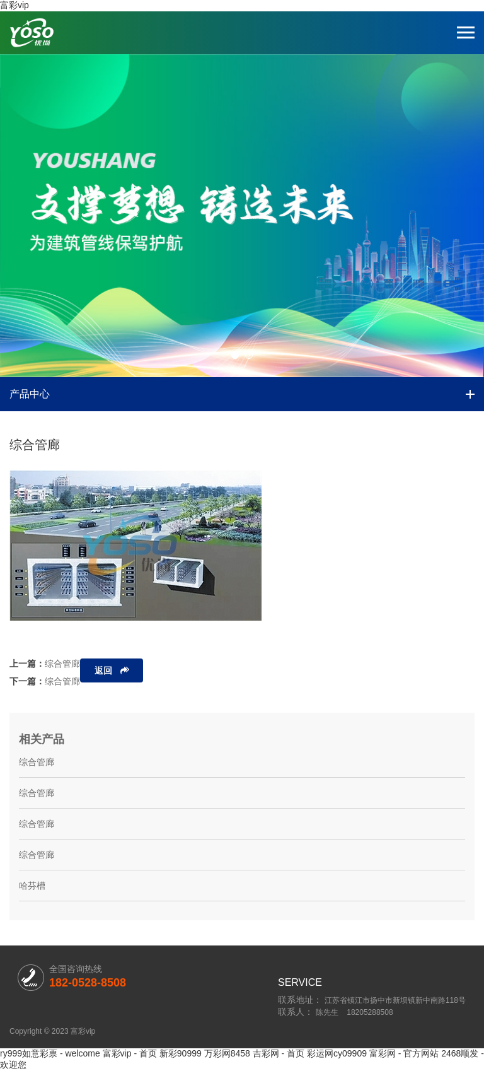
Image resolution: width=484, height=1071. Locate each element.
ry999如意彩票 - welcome (50, 1053)
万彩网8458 (227, 1053)
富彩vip (14, 5)
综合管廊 (62, 663)
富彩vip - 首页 (130, 1053)
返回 (103, 670)
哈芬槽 (32, 886)
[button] (235, 355)
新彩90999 (180, 1053)
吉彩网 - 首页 (278, 1053)
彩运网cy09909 (337, 1053)
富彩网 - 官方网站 (404, 1053)
